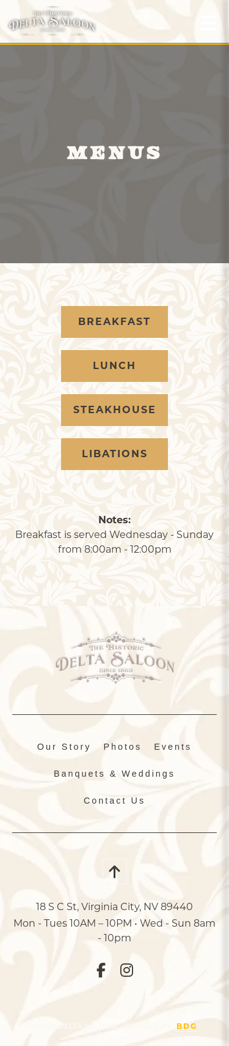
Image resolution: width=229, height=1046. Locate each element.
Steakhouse (114, 410)
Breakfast (114, 321)
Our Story (64, 747)
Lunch (114, 366)
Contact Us (114, 800)
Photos (122, 747)
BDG (186, 1026)
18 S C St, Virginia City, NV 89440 (114, 907)
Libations (115, 454)
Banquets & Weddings (114, 774)
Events (173, 747)
